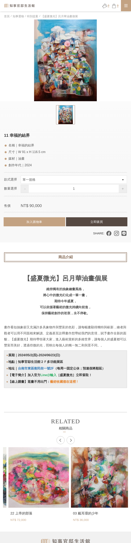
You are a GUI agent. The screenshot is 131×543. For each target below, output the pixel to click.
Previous (61, 440)
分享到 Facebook (109, 233)
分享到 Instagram (116, 233)
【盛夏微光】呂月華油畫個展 (59, 16)
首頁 (7, 16)
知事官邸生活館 (19, 5)
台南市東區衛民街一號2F (36, 368)
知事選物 (18, 16)
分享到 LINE (124, 233)
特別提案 (32, 16)
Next (71, 440)
